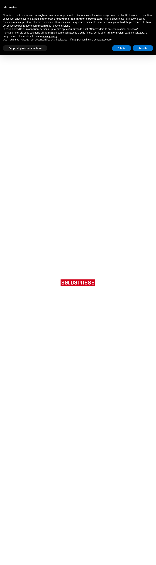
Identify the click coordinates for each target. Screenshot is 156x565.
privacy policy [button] (49, 36)
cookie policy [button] (138, 18)
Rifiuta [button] (122, 48)
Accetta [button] (142, 48)
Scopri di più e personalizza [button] (25, 48)
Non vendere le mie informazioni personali (113, 29)
